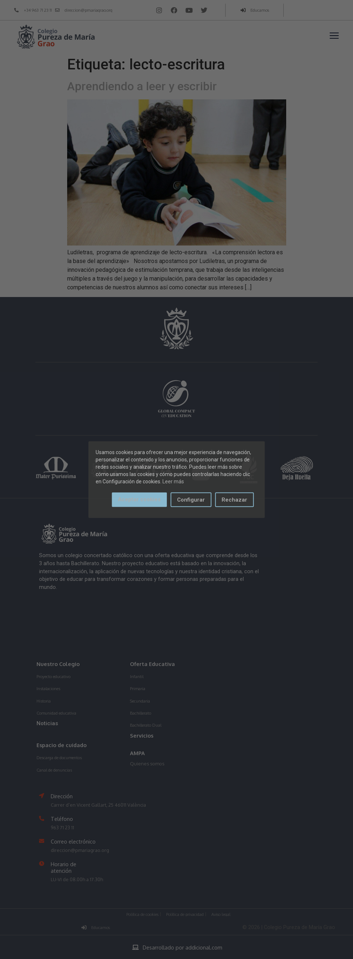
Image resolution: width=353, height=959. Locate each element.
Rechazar (234, 499)
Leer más (173, 481)
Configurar (191, 499)
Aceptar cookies (139, 499)
